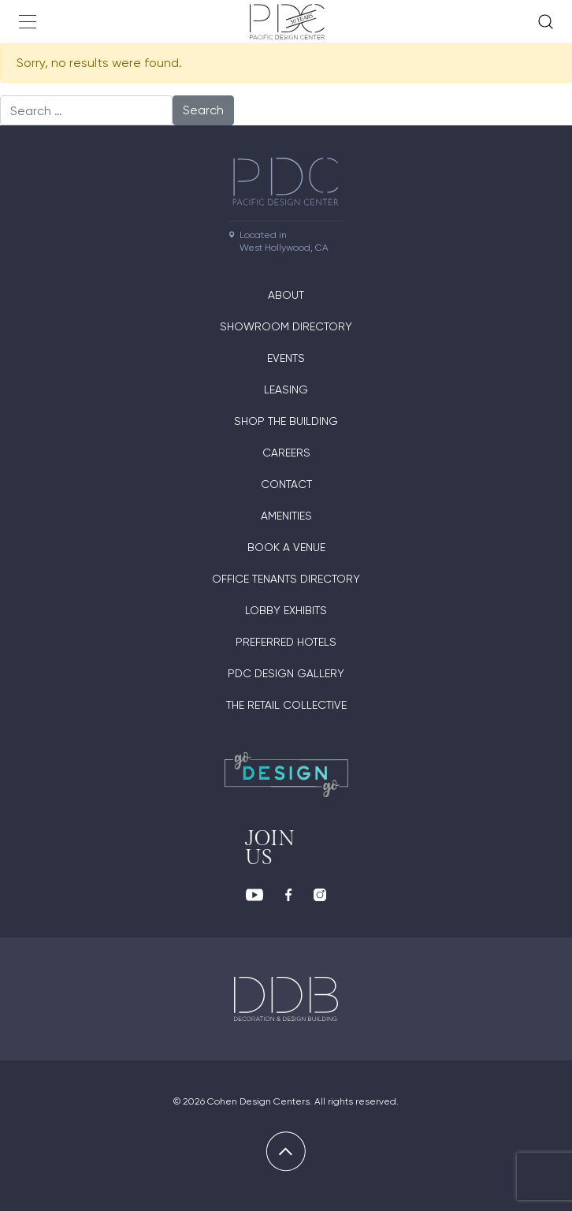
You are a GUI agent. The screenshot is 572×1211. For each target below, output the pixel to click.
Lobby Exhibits (286, 610)
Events (286, 358)
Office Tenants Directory (286, 578)
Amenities (286, 515)
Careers (286, 452)
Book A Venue (286, 547)
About (286, 295)
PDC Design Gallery (286, 673)
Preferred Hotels (286, 641)
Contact (286, 484)
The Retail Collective (286, 705)
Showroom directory (286, 326)
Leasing (286, 389)
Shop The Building (286, 421)
